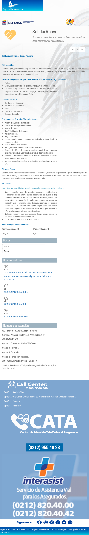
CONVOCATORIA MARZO (15, 316)
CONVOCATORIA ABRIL (15, 304)
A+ (82, 49)
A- (72, 49)
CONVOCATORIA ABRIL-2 (16, 291)
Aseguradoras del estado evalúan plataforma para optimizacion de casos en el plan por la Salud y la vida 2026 (28, 276)
